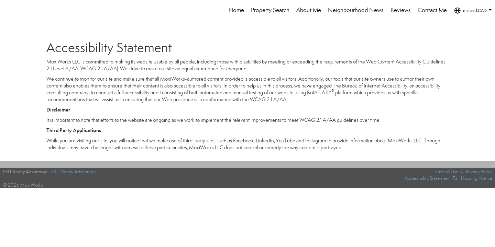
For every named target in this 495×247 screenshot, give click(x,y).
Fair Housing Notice (472, 178)
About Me (308, 10)
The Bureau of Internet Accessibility (370, 86)
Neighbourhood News (356, 10)
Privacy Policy (479, 172)
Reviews (400, 10)
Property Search (270, 10)
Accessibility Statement (427, 178)
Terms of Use (445, 172)
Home (236, 10)
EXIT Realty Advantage (73, 172)
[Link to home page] (25, 10)
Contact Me (432, 10)
